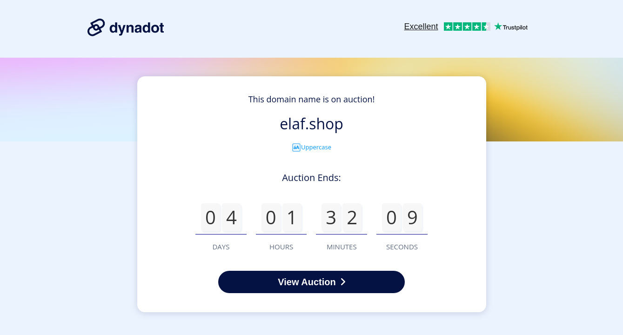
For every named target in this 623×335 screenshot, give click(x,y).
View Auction (311, 282)
